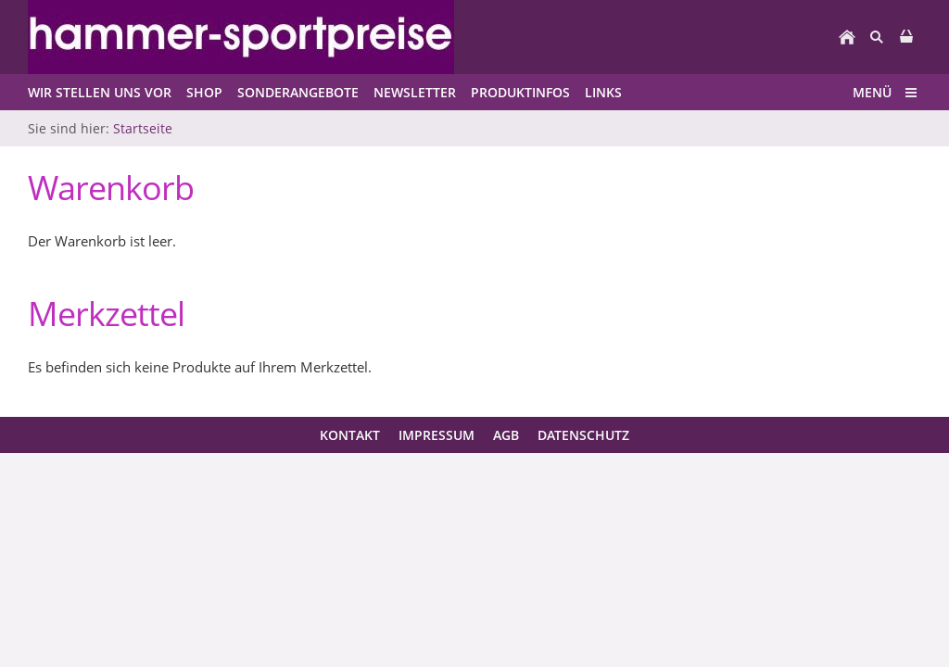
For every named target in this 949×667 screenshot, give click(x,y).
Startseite (142, 128)
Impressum (436, 435)
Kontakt (350, 435)
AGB (506, 435)
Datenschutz (583, 435)
